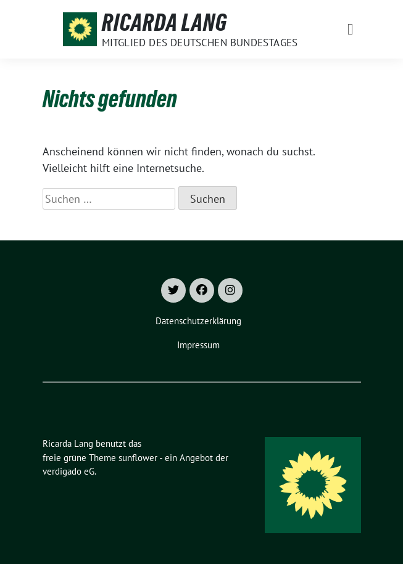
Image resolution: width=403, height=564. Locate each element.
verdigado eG (68, 471)
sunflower (137, 458)
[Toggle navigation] (350, 29)
